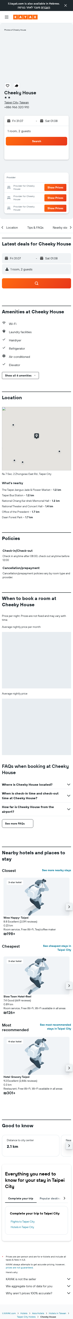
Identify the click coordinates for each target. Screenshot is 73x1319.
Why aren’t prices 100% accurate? (38, 1293)
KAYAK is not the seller (38, 1279)
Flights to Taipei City (23, 1221)
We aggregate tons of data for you (38, 1286)
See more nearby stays (56, 870)
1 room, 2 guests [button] (19, 131)
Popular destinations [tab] (54, 1198)
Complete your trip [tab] (20, 1198)
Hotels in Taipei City (22, 1227)
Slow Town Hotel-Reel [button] (17, 996)
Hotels (23, 1313)
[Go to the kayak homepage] (25, 17)
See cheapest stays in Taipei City (57, 948)
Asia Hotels (38, 1313)
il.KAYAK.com (9, 1313)
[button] (65, 5)
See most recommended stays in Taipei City (55, 1026)
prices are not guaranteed (19, 1267)
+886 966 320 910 (16, 107)
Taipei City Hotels (26, 1316)
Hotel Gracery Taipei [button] (17, 1077)
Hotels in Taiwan (57, 1313)
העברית (45, 7)
